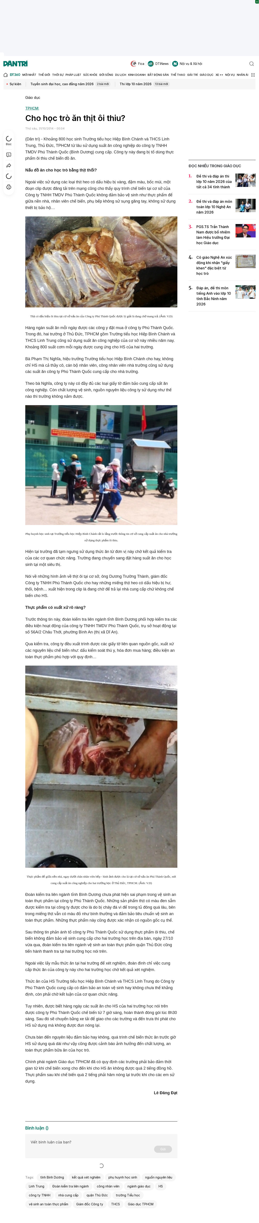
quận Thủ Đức (97, 1195)
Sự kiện (15, 84)
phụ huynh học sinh (122, 1177)
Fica (137, 64)
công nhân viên (108, 1186)
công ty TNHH (39, 1195)
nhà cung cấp (68, 1195)
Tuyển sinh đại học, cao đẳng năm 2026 (70, 84)
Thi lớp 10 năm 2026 (145, 84)
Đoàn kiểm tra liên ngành (70, 1186)
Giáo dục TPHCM (140, 1204)
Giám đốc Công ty (89, 1204)
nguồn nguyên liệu (158, 1177)
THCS (115, 1204)
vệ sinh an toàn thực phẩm (48, 1204)
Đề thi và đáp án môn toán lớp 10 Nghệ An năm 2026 (214, 206)
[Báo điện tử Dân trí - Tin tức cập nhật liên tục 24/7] (15, 64)
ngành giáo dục (139, 1186)
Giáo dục (32, 97)
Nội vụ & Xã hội (187, 64)
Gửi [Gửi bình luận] (163, 1149)
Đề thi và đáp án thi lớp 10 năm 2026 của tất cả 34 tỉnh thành (214, 181)
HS (161, 1186)
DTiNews (158, 64)
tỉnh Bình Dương (52, 1177)
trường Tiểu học (128, 1195)
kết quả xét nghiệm (86, 1177)
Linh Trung (36, 1186)
